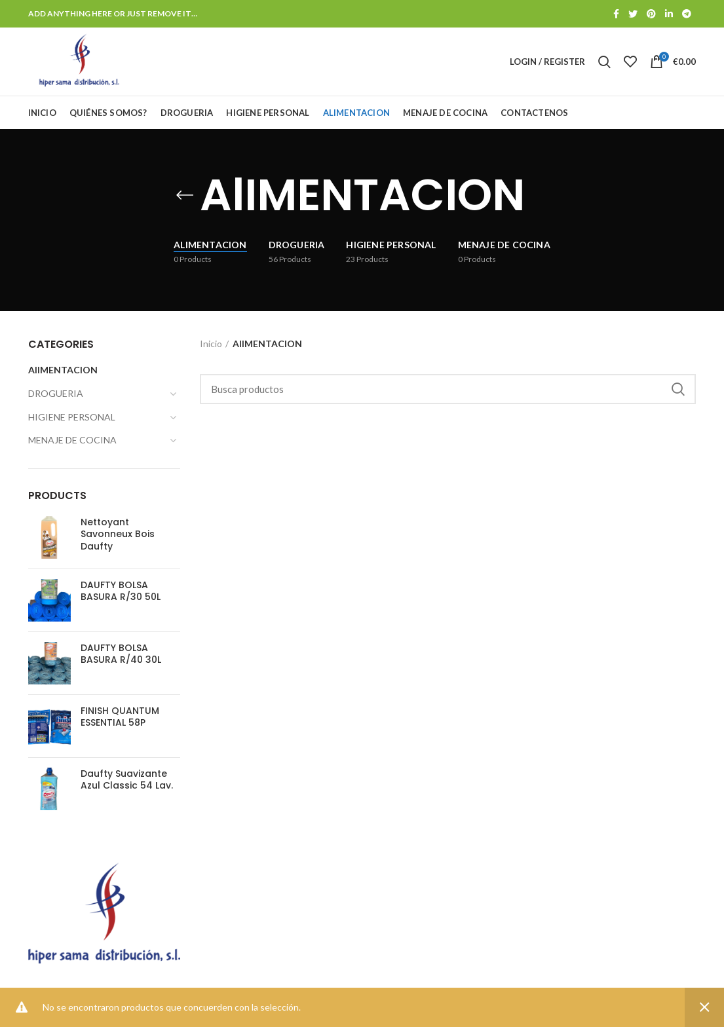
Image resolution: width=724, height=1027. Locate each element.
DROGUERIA (55, 393)
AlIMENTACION (63, 369)
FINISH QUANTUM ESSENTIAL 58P (120, 716)
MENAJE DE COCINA (72, 439)
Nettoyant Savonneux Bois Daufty (118, 534)
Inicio (211, 343)
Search (678, 389)
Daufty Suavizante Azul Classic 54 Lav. (127, 779)
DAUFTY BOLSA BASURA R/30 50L (121, 591)
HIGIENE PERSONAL (71, 416)
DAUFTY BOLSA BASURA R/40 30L (121, 653)
